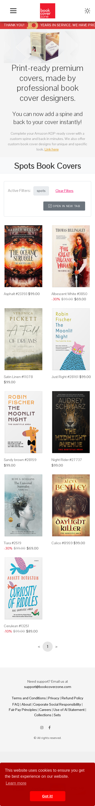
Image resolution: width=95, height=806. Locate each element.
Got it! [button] (47, 796)
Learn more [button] (16, 783)
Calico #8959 (62, 543)
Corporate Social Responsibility (57, 704)
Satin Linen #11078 (18, 377)
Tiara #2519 (12, 543)
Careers (45, 709)
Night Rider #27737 (66, 459)
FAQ (15, 704)
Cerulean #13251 (16, 626)
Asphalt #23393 (15, 294)
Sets (57, 715)
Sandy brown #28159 (20, 459)
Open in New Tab (64, 206)
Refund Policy (72, 698)
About (26, 704)
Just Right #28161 (65, 377)
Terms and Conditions (29, 698)
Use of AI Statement (69, 709)
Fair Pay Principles (23, 709)
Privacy (53, 698)
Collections (42, 715)
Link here (52, 149)
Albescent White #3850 (69, 294)
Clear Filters (64, 190)
